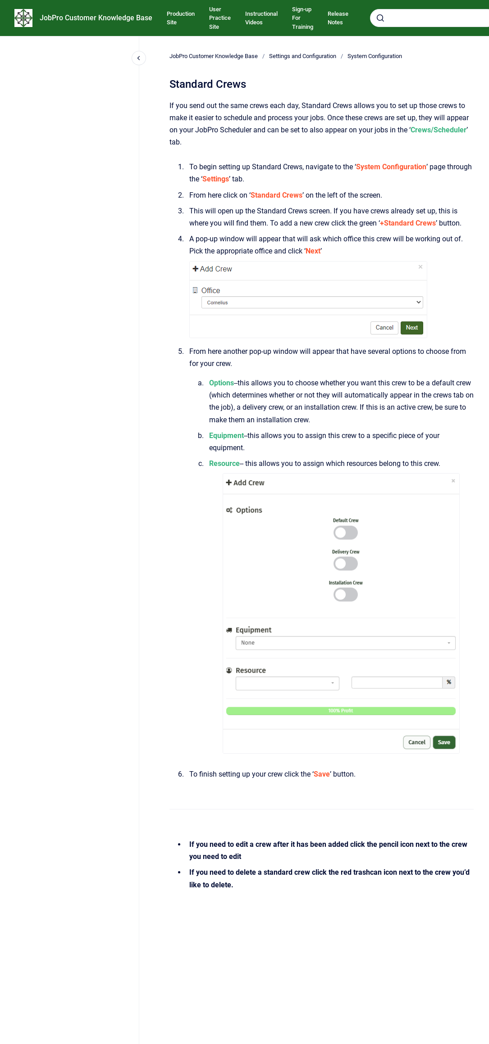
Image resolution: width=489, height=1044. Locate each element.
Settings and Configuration (302, 56)
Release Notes (338, 18)
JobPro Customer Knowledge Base (96, 18)
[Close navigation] (139, 58)
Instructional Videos (261, 18)
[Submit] (380, 18)
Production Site (181, 18)
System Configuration (374, 56)
